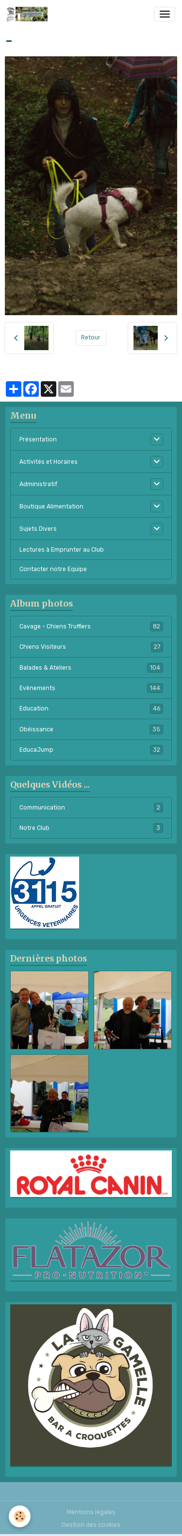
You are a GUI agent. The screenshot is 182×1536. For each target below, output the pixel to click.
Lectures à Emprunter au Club (61, 549)
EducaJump (91, 750)
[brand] (29, 14)
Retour (90, 337)
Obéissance (91, 729)
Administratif (38, 484)
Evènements (91, 688)
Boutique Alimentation (51, 506)
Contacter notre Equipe (53, 569)
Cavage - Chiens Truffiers (91, 626)
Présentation (38, 439)
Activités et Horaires (48, 461)
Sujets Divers (38, 528)
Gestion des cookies (91, 1524)
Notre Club (91, 828)
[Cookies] (20, 1516)
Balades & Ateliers (91, 668)
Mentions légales (91, 1512)
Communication (91, 807)
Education (91, 708)
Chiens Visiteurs (91, 647)
